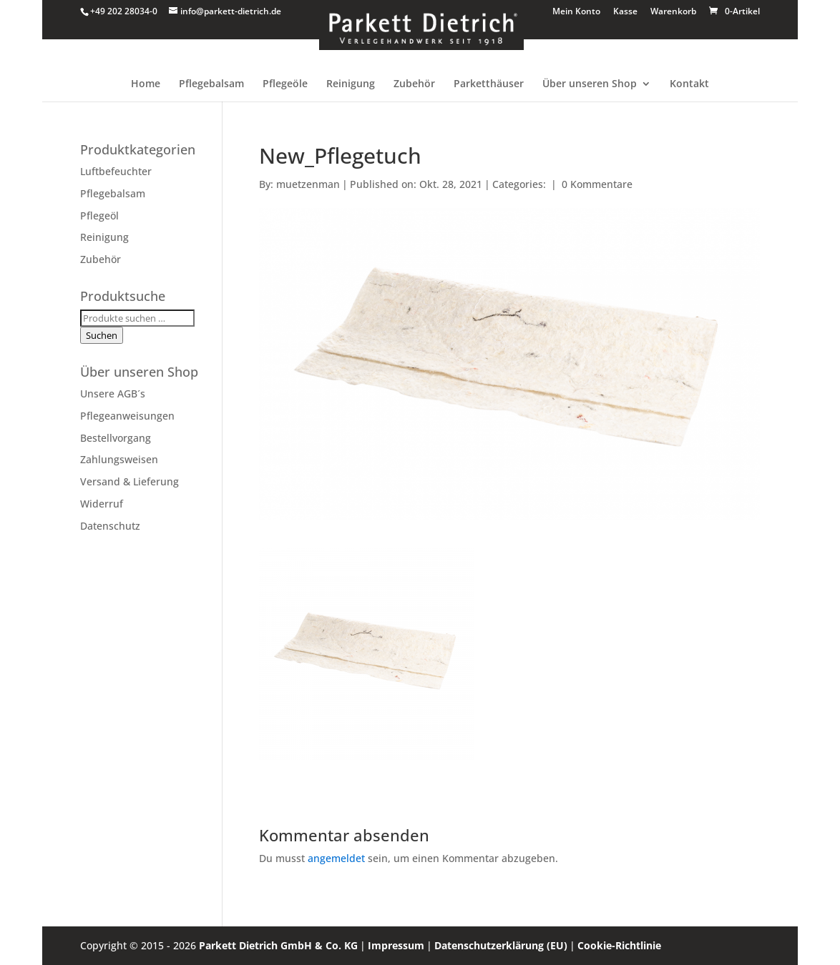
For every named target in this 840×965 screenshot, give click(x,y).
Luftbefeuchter (116, 171)
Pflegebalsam (211, 84)
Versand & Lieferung (129, 481)
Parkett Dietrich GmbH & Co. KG (278, 945)
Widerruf (101, 503)
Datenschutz (110, 526)
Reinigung (350, 84)
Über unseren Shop (589, 84)
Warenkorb (673, 12)
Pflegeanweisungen (127, 415)
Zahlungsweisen (119, 459)
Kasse (625, 12)
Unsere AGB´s (112, 393)
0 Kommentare (597, 184)
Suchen (101, 335)
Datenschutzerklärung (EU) (500, 945)
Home (145, 84)
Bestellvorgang (115, 438)
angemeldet (336, 858)
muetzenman (308, 184)
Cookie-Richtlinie (619, 945)
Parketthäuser (489, 84)
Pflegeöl (99, 215)
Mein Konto (576, 12)
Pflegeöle (285, 84)
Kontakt (689, 84)
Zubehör (414, 84)
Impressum (396, 945)
